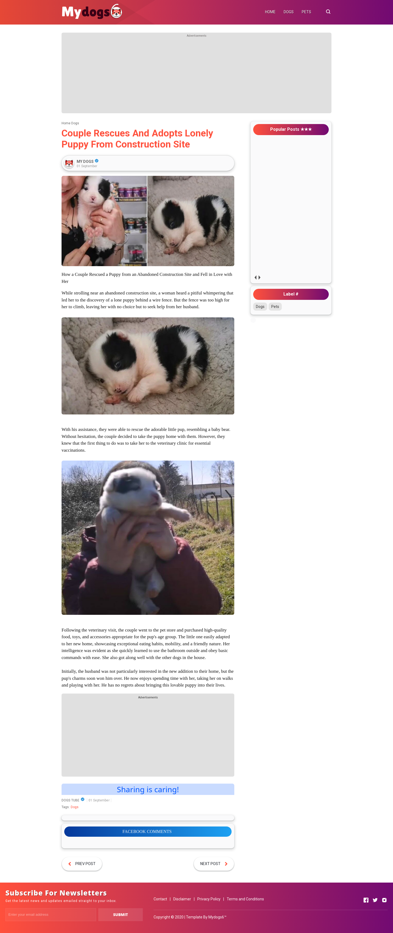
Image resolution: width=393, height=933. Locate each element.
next (259, 277)
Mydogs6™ (217, 917)
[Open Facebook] (366, 900)
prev (255, 277)
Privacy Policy (209, 899)
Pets (275, 306)
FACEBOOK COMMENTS (147, 831)
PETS (306, 12)
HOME (270, 12)
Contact (160, 899)
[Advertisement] (196, 75)
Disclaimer (182, 899)
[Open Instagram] (384, 900)
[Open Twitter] (375, 900)
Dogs (75, 807)
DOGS (289, 12)
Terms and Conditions (245, 899)
